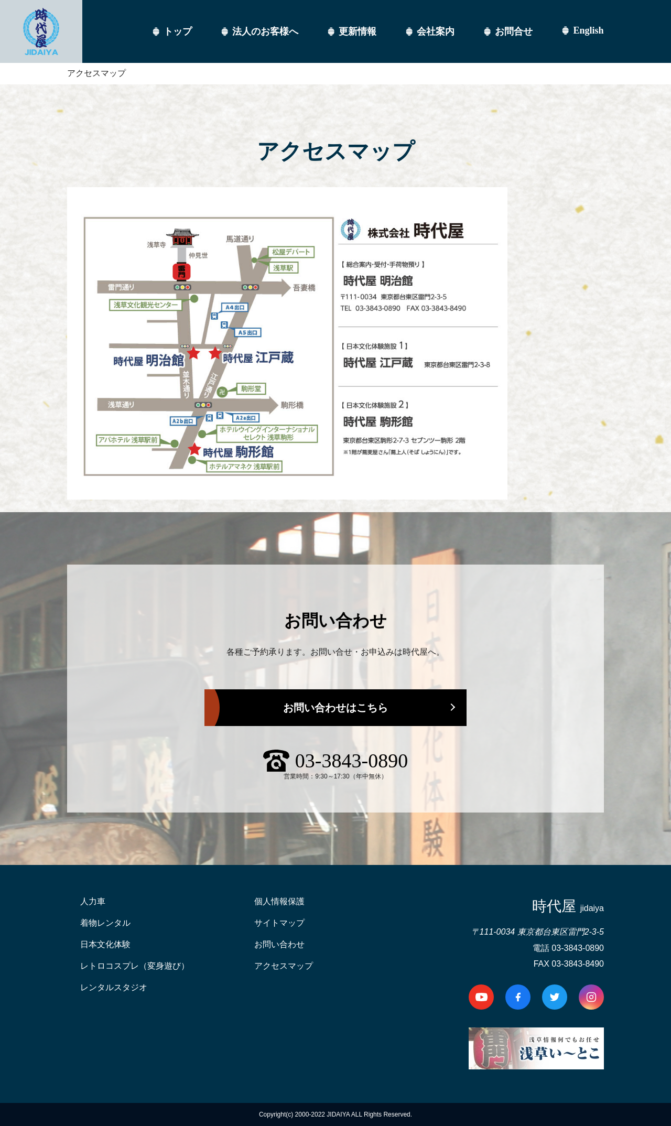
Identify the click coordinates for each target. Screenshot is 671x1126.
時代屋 (568, 906)
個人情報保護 (279, 901)
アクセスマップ (283, 965)
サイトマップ (279, 922)
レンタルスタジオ (113, 987)
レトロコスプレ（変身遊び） (134, 965)
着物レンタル (105, 922)
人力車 (92, 901)
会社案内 (435, 31)
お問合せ (514, 31)
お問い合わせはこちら (335, 707)
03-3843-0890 (351, 761)
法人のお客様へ (265, 31)
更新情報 (357, 31)
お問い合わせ (279, 944)
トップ (178, 31)
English (588, 30)
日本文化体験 (105, 944)
